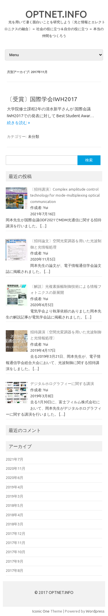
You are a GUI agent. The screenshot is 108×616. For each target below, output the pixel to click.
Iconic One (41, 611)
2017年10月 (15, 552)
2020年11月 (15, 468)
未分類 (33, 136)
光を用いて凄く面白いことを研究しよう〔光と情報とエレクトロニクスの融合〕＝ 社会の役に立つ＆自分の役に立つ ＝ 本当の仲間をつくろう (54, 29)
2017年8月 (14, 570)
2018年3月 (14, 524)
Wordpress (95, 611)
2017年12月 (15, 533)
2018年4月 (14, 515)
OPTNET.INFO (56, 13)
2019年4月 (14, 487)
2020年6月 (14, 478)
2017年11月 (15, 543)
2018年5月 (14, 505)
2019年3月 (14, 496)
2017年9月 (14, 561)
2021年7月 (14, 459)
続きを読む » (18, 122)
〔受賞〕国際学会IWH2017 (42, 99)
